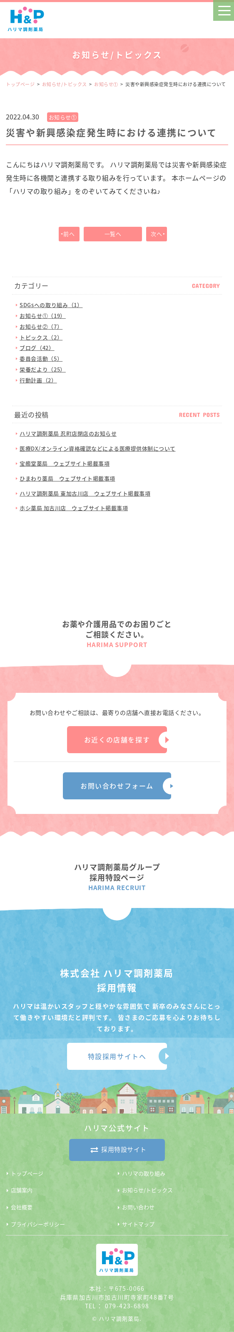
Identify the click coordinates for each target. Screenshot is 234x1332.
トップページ (20, 84)
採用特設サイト (117, 1150)
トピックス (41, 337)
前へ (69, 234)
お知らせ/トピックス (64, 84)
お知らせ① (106, 84)
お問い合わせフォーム (117, 786)
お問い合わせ (138, 1207)
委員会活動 (41, 358)
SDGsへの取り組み (51, 305)
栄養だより (43, 369)
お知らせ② (41, 326)
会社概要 (21, 1207)
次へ (156, 234)
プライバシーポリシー (38, 1224)
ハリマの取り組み (143, 1173)
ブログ (37, 348)
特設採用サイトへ (117, 1056)
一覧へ (113, 234)
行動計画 (38, 380)
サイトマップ (138, 1224)
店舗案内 (21, 1190)
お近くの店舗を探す (117, 739)
